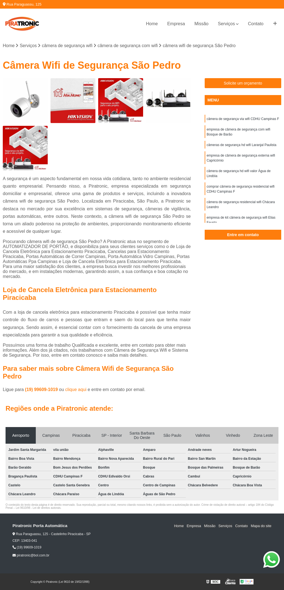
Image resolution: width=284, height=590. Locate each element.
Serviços (226, 23)
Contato (255, 23)
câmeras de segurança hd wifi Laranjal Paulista (241, 145)
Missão (201, 23)
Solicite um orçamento (243, 83)
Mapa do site (261, 526)
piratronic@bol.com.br (30, 555)
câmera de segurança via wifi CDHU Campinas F (243, 119)
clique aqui (76, 389)
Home (152, 23)
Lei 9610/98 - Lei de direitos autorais (38, 507)
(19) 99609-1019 (42, 389)
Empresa (176, 23)
